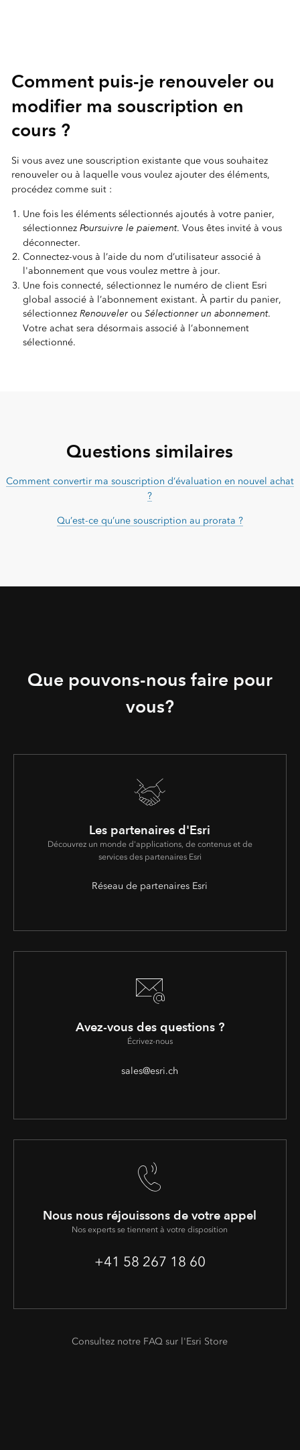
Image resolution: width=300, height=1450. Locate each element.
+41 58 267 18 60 (150, 1261)
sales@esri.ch (149, 1071)
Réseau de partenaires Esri (150, 886)
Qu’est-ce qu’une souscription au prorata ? (150, 520)
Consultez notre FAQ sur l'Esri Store (150, 1341)
